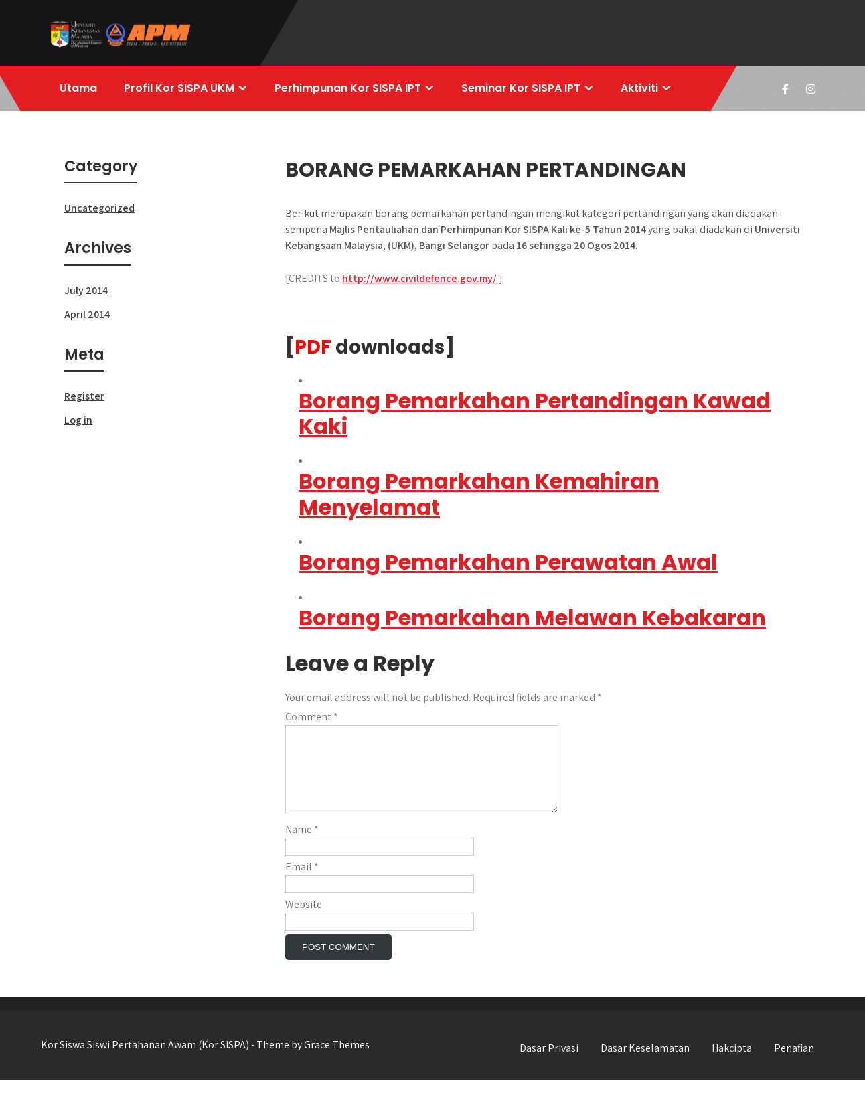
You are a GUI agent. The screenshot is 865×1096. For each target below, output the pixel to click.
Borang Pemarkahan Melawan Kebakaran (532, 618)
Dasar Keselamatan (645, 1064)
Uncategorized (99, 208)
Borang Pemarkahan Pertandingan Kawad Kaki (535, 413)
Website (303, 920)
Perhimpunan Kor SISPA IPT (347, 88)
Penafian (794, 1064)
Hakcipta (732, 1064)
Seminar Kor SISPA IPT (520, 88)
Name (302, 845)
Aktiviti (639, 88)
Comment (311, 717)
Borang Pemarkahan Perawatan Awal (508, 562)
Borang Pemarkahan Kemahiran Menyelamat (479, 494)
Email (302, 883)
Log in (78, 420)
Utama (78, 88)
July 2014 (86, 290)
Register (84, 396)
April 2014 (87, 314)
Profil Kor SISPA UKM (179, 88)
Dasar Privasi (549, 1064)
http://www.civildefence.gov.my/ (419, 278)
